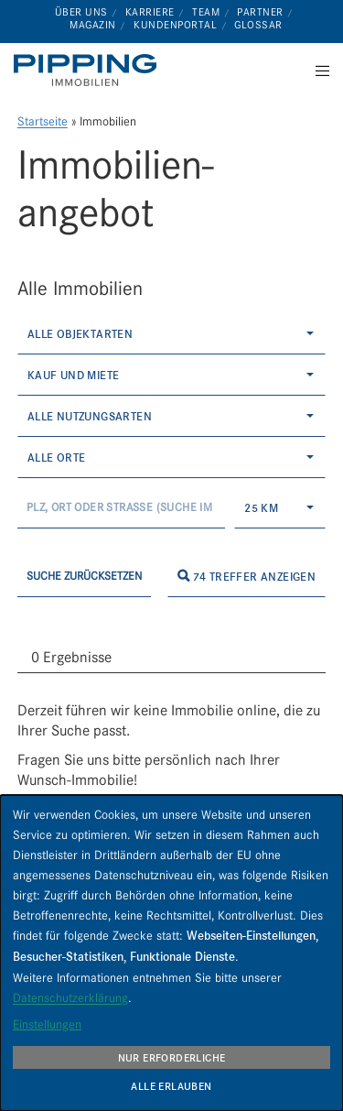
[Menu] (317, 70)
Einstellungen (47, 1024)
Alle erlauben (171, 1086)
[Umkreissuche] (121, 507)
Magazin (93, 24)
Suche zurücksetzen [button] (84, 576)
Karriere (150, 11)
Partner (260, 11)
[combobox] (172, 333)
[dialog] (171, 953)
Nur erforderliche (172, 1057)
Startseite (42, 121)
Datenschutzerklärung (70, 997)
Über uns (81, 11)
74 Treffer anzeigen (246, 576)
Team (206, 11)
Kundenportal (175, 24)
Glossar (258, 24)
